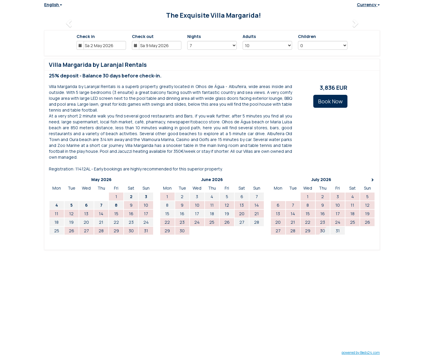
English (53, 4)
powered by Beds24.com (361, 352)
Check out (143, 36)
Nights (194, 36)
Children (307, 36)
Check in (86, 36)
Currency (368, 4)
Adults (249, 36)
